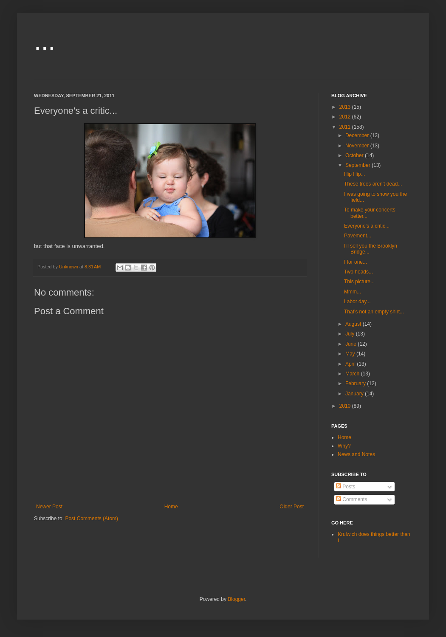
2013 (345, 107)
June (351, 344)
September (358, 165)
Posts (345, 487)
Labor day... (357, 301)
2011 (345, 127)
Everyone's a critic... (367, 226)
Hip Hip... (354, 174)
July (350, 334)
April (351, 364)
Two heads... (358, 272)
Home (171, 507)
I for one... (355, 262)
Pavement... (357, 236)
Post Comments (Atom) (91, 518)
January (355, 394)
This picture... (359, 282)
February (356, 383)
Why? (344, 446)
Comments (351, 499)
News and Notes (356, 454)
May (350, 354)
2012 (345, 117)
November (357, 146)
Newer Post (49, 507)
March (353, 374)
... (44, 41)
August (354, 324)
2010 (345, 406)
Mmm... (352, 292)
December (357, 135)
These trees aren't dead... (373, 184)
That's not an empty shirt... (374, 312)
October (355, 155)
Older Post (291, 507)
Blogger (236, 599)
